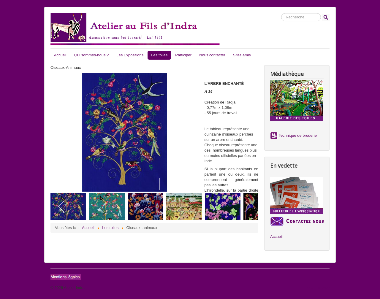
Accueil (60, 55)
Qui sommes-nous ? (91, 55)
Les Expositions (129, 55)
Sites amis (242, 55)
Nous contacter (212, 55)
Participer (183, 55)
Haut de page (318, 287)
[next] (247, 206)
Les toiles (159, 55)
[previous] (61, 206)
